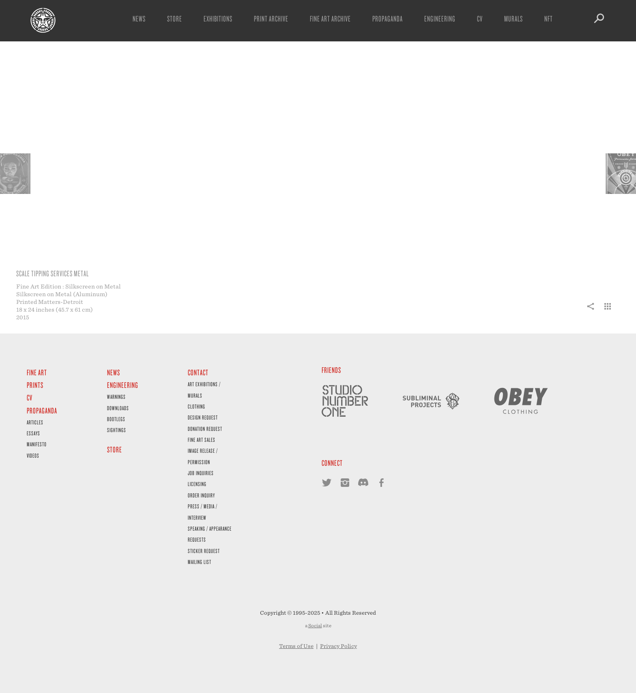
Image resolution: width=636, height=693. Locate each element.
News (139, 18)
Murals (513, 18)
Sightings (116, 430)
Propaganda (387, 18)
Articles (35, 422)
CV (480, 18)
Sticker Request (204, 551)
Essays (33, 433)
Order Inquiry (201, 495)
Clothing (196, 406)
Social (315, 625)
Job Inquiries (201, 473)
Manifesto (37, 444)
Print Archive (271, 18)
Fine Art (37, 372)
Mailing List (199, 562)
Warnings (116, 396)
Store (174, 18)
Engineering (440, 18)
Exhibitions (218, 18)
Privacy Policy (338, 646)
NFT (548, 18)
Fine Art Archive (330, 18)
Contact (198, 372)
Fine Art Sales (201, 439)
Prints (35, 385)
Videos (33, 455)
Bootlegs (116, 419)
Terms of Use (296, 646)
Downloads (118, 408)
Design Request (203, 417)
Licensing (197, 484)
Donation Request (205, 429)
